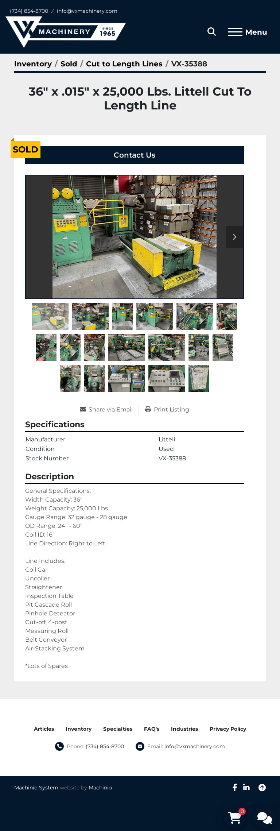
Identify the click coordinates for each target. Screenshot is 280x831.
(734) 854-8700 (29, 11)
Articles (44, 729)
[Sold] (69, 63)
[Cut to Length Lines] (124, 63)
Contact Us (134, 155)
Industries (184, 729)
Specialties (117, 729)
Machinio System (36, 787)
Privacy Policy (228, 729)
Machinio (100, 787)
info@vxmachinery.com (87, 11)
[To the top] (262, 787)
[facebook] (235, 787)
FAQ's (151, 729)
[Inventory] (33, 63)
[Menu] (235, 32)
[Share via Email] (109, 409)
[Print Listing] (167, 409)
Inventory (79, 729)
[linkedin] (246, 787)
